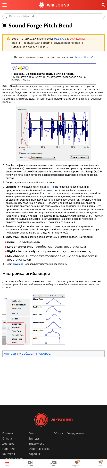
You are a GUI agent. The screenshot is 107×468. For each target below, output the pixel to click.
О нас (32, 433)
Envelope (18, 264)
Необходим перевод (35, 353)
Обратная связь (39, 449)
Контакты (8, 454)
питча (50, 186)
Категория (10, 353)
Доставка (8, 443)
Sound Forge (83, 57)
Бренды (34, 438)
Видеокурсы (37, 443)
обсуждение (76, 38)
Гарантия (8, 449)
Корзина (34, 454)
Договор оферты (13, 459)
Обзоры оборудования (69, 433)
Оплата (7, 438)
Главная (7, 433)
